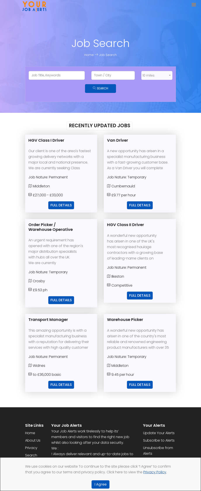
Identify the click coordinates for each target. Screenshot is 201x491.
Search (100, 88)
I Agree (100, 484)
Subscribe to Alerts (159, 440)
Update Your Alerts (159, 432)
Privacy (31, 447)
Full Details (61, 205)
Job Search (108, 55)
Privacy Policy (154, 472)
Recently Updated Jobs (99, 125)
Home (89, 55)
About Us (32, 440)
